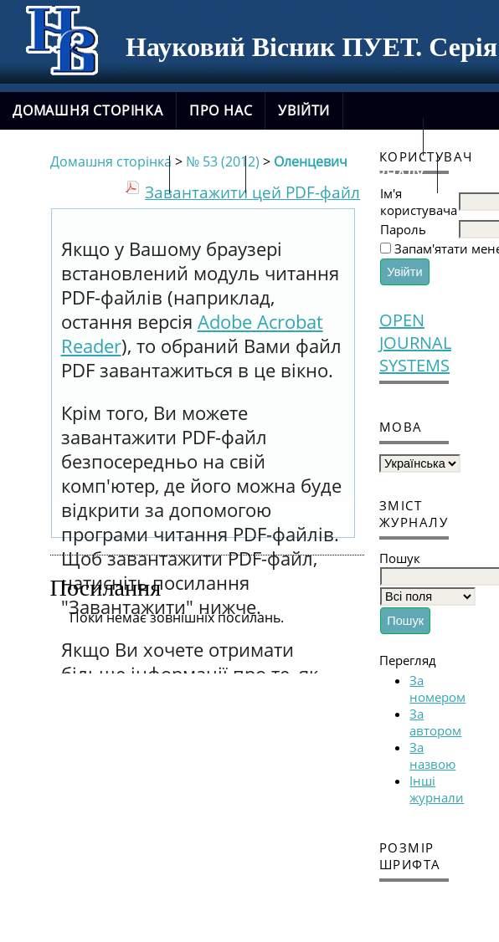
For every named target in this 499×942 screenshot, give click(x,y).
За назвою (432, 755)
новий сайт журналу (341, 174)
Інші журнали (436, 789)
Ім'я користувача (418, 201)
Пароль (403, 229)
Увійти (304, 110)
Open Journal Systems (414, 342)
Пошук (383, 136)
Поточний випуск (85, 174)
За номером (437, 688)
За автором (435, 722)
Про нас (221, 110)
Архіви (208, 174)
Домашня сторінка (88, 110)
